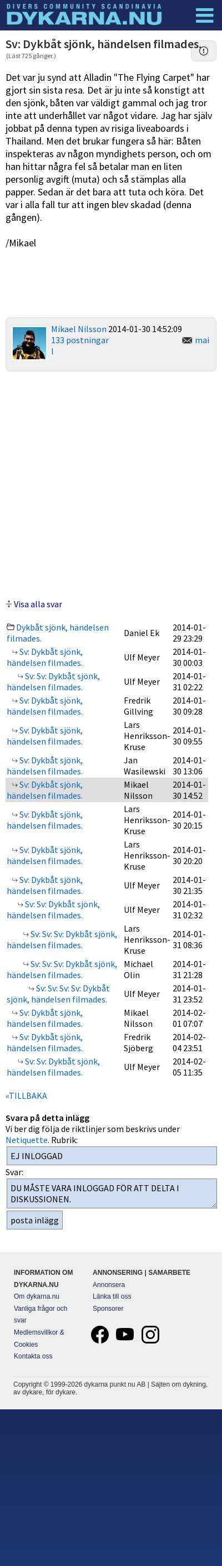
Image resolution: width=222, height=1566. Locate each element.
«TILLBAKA (26, 1095)
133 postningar (80, 339)
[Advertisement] (111, 483)
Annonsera (109, 1285)
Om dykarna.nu (36, 1296)
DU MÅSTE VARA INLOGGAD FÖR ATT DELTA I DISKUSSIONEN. (112, 1193)
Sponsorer (108, 1308)
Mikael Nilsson (79, 328)
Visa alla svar (38, 603)
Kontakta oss (33, 1356)
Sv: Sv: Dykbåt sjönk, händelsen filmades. (53, 681)
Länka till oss (112, 1296)
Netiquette (27, 1139)
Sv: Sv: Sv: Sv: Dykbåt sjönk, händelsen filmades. (58, 994)
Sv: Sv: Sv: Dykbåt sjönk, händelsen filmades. (62, 939)
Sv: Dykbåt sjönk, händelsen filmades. (45, 657)
